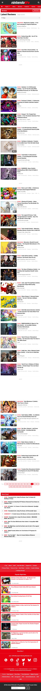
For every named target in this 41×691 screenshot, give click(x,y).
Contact (35, 565)
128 (14, 46)
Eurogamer (17, 676)
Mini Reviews (34, 28)
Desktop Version (20, 570)
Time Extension (25, 674)
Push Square (10, 674)
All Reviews (36, 10)
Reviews (28, 28)
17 (14, 110)
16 (18, 486)
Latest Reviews (8, 14)
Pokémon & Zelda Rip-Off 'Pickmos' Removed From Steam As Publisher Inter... (21, 502)
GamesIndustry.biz (30, 676)
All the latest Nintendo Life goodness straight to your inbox (20, 685)
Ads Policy (21, 568)
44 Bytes (35, 669)
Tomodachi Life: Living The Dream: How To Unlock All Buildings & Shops (19, 498)
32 (14, 333)
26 (14, 438)
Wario (33, 193)
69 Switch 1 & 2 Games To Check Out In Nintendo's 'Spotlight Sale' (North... (21, 507)
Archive (28, 568)
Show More (20, 651)
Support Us (28, 565)
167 (14, 465)
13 (14, 60)
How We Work (20, 565)
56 (14, 97)
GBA (36, 193)
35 (14, 165)
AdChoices (12, 670)
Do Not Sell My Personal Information (23, 670)
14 (13, 486)
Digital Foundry (34, 674)
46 (14, 198)
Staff (14, 565)
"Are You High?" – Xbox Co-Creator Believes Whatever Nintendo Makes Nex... (19, 535)
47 (14, 425)
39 (14, 320)
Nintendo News (6, 676)
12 (14, 124)
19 (27, 486)
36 (14, 138)
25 (14, 151)
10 (32, 483)
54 (14, 238)
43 (14, 360)
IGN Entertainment (23, 669)
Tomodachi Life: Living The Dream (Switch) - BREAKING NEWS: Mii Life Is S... (20, 517)
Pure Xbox (17, 674)
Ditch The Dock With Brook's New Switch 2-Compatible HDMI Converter (21, 522)
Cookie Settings (35, 568)
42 (14, 411)
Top (5, 565)
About (10, 565)
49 (14, 293)
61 (14, 479)
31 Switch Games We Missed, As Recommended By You (22, 514)
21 (14, 178)
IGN (12, 676)
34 (14, 452)
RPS (21, 679)
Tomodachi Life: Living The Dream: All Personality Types (20, 511)
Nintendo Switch (35, 94)
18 (14, 374)
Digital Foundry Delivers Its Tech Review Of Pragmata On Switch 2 (20, 531)
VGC (23, 676)
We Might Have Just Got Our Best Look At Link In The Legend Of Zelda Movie (21, 526)
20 (30, 486)
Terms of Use (14, 568)
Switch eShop (35, 57)
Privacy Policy (5, 568)
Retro (32, 41)
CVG (38, 676)
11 (35, 483)
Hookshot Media (10, 669)
